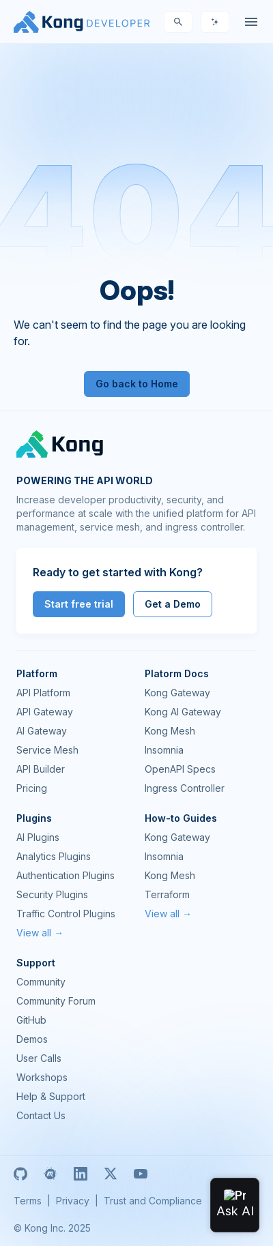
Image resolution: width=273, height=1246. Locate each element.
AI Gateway (41, 731)
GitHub (31, 1020)
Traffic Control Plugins (65, 913)
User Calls (38, 1058)
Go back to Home (137, 383)
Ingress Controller (185, 788)
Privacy (72, 1200)
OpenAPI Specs (180, 769)
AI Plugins (37, 837)
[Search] (178, 22)
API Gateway (44, 711)
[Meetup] (50, 1174)
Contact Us (41, 1115)
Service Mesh (47, 750)
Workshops (42, 1077)
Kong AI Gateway (183, 711)
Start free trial (78, 604)
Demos (32, 1039)
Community (41, 982)
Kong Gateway (177, 692)
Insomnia (164, 750)
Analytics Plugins (53, 856)
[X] (110, 1174)
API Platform (43, 692)
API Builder (40, 769)
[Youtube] (140, 1174)
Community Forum (56, 1001)
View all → (39, 932)
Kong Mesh (170, 731)
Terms (28, 1200)
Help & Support (50, 1096)
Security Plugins (52, 894)
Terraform (167, 894)
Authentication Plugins (65, 875)
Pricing (31, 788)
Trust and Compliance (153, 1200)
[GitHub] (20, 1174)
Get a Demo (173, 604)
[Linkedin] (80, 1174)
